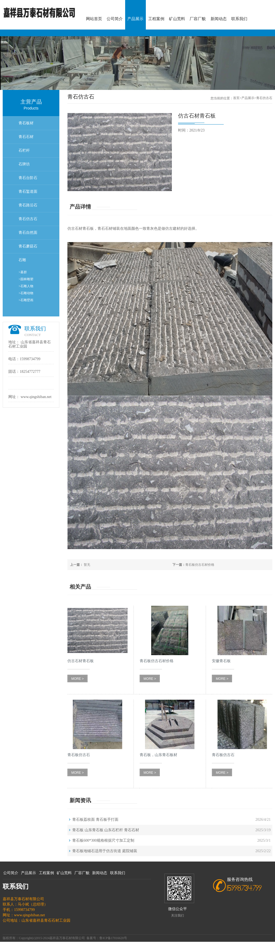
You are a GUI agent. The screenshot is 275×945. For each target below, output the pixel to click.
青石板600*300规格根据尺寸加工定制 (103, 840)
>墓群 (23, 272)
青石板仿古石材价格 (193, 565)
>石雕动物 (26, 293)
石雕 (22, 260)
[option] (137, 63)
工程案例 (156, 19)
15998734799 (30, 359)
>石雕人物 (26, 286)
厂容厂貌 (198, 19)
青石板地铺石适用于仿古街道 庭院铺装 (104, 851)
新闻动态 (219, 19)
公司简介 (115, 19)
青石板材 (26, 123)
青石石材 (26, 137)
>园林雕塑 (26, 279)
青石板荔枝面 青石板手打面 (95, 820)
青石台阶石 (28, 178)
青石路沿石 (28, 205)
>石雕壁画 (26, 300)
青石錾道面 (28, 191)
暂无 (80, 565)
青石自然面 (28, 233)
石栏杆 (24, 150)
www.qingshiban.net (36, 397)
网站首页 (94, 19)
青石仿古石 (28, 219)
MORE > (77, 679)
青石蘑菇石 (28, 246)
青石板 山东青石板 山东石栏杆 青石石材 (105, 830)
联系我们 (239, 19)
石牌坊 (24, 164)
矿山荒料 (177, 19)
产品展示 (135, 19)
